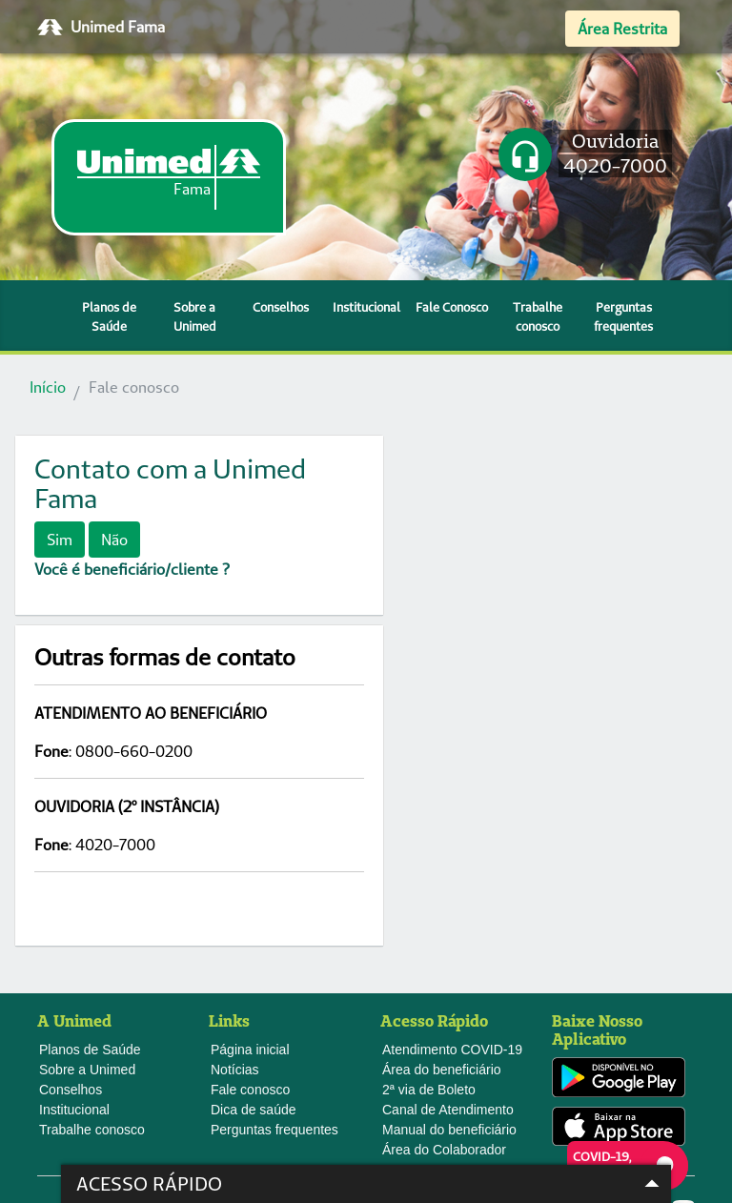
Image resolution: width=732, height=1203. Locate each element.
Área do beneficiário (441, 879)
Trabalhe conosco (537, 316)
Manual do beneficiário (449, 940)
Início (48, 387)
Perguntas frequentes (623, 316)
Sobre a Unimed (194, 316)
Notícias (235, 879)
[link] (168, 177)
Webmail (77, 1096)
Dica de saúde (253, 920)
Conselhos (281, 307)
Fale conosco (250, 899)
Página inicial (250, 859)
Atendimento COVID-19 (452, 859)
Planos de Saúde (109, 316)
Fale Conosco (452, 307)
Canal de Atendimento (448, 920)
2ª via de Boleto (429, 899)
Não (114, 539)
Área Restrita (622, 28)
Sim (59, 539)
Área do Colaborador (444, 960)
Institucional (366, 307)
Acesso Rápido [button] (372, 1184)
